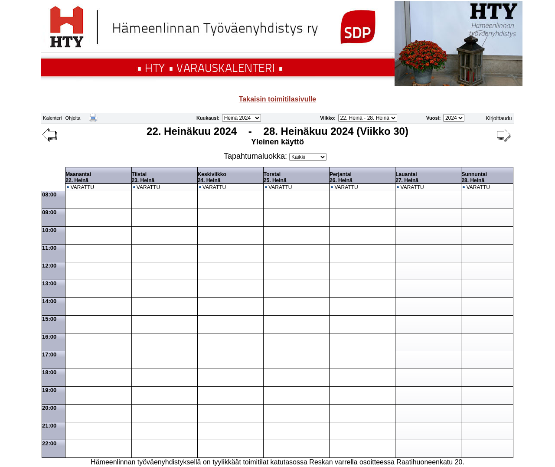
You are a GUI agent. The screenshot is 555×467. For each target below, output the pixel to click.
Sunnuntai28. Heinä (474, 177)
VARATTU (82, 187)
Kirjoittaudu (499, 118)
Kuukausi (207, 118)
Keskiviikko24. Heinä (212, 177)
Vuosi (432, 118)
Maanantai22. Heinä (78, 177)
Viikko (327, 118)
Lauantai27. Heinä (406, 177)
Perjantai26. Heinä (341, 177)
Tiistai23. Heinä (143, 177)
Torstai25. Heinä (275, 177)
